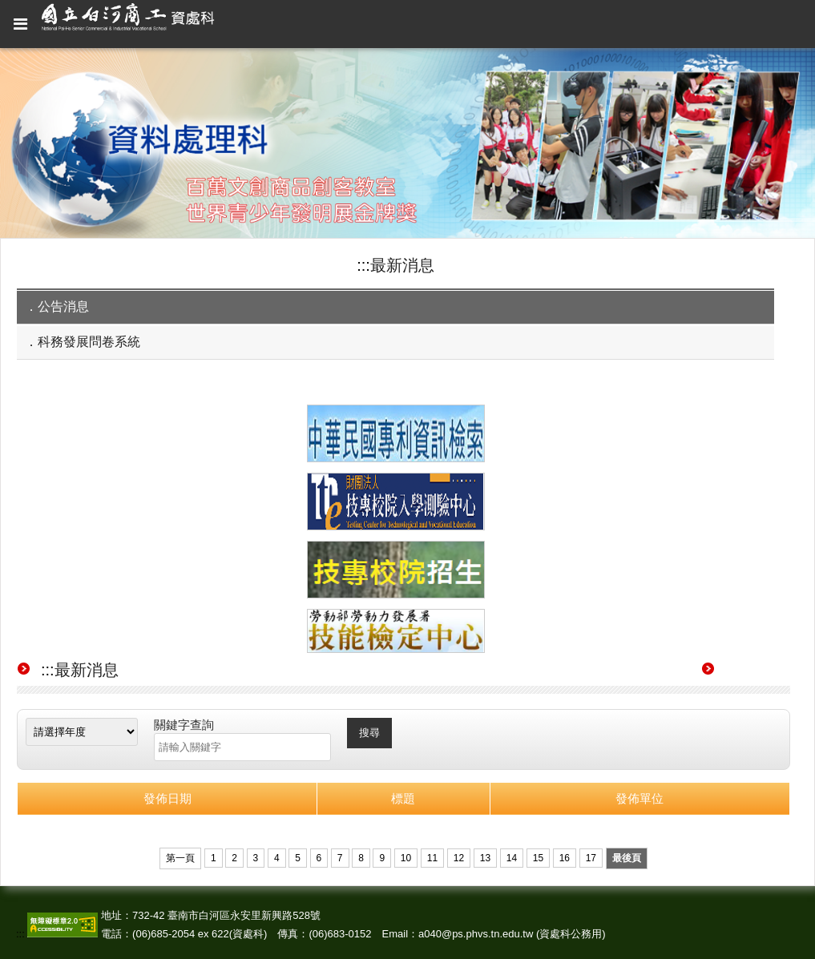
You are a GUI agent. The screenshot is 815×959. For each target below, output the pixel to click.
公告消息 (63, 306)
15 (538, 858)
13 (485, 858)
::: (363, 265)
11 (432, 858)
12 (459, 858)
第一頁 (180, 858)
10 (406, 858)
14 (511, 858)
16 (564, 858)
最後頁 (626, 858)
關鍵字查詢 (184, 724)
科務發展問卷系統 (89, 342)
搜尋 (369, 733)
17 (591, 858)
